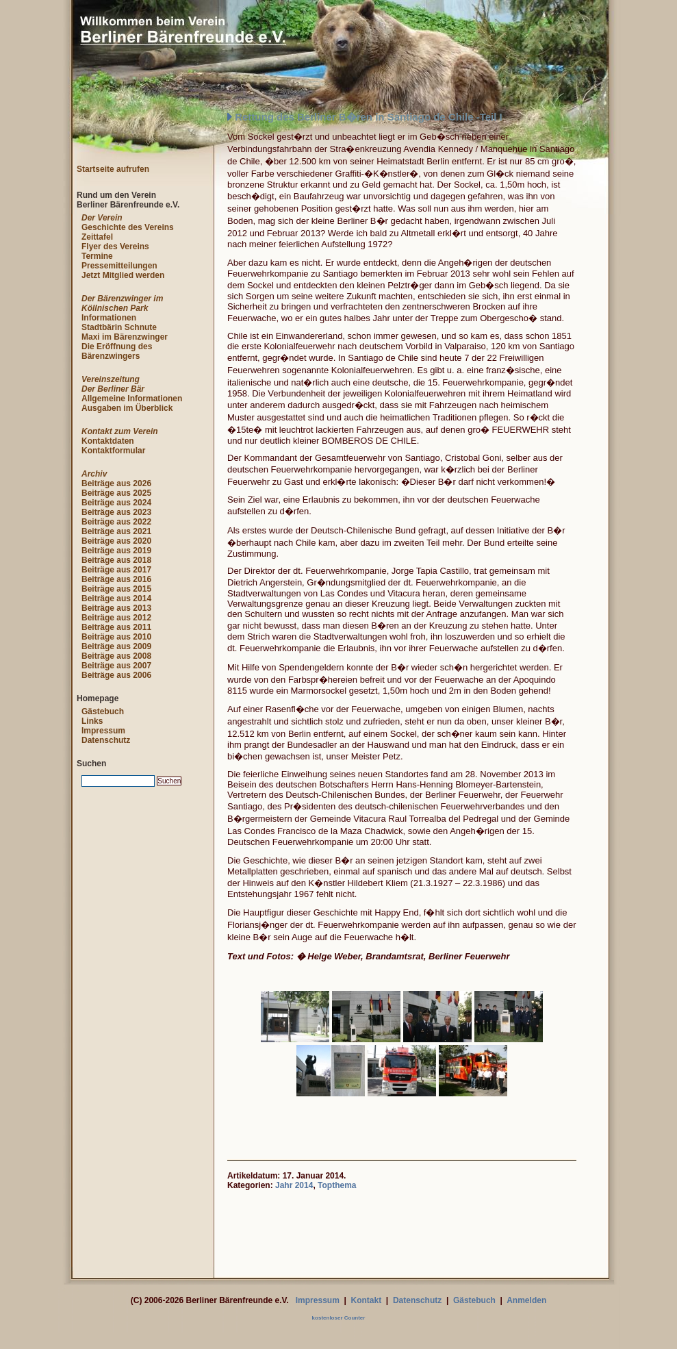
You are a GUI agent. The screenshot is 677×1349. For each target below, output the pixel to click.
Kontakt (366, 1300)
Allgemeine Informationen (131, 398)
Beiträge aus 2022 (116, 522)
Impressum (103, 730)
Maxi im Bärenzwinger (124, 337)
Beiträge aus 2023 (116, 512)
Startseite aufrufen (113, 169)
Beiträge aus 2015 (116, 589)
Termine (97, 256)
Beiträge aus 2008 (116, 656)
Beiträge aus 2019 (116, 550)
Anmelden (526, 1300)
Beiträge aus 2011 (116, 627)
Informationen (108, 318)
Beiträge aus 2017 (116, 570)
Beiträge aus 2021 (116, 531)
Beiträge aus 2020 (116, 541)
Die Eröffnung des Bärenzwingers (116, 351)
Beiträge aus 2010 (116, 637)
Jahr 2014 (294, 1185)
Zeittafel (97, 237)
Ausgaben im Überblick (127, 408)
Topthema (337, 1185)
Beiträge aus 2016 (116, 579)
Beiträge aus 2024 (116, 502)
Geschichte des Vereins (127, 227)
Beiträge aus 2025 (116, 493)
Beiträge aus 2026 (116, 483)
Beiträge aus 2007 (116, 665)
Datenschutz (105, 740)
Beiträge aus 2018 (116, 560)
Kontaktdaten (107, 441)
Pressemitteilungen (119, 265)
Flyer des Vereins (115, 246)
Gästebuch (102, 711)
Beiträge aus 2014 (116, 598)
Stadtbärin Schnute (119, 327)
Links (92, 721)
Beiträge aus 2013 (116, 608)
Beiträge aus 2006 (116, 675)
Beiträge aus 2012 (116, 617)
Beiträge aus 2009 (116, 646)
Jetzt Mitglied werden (122, 275)
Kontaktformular (113, 450)
